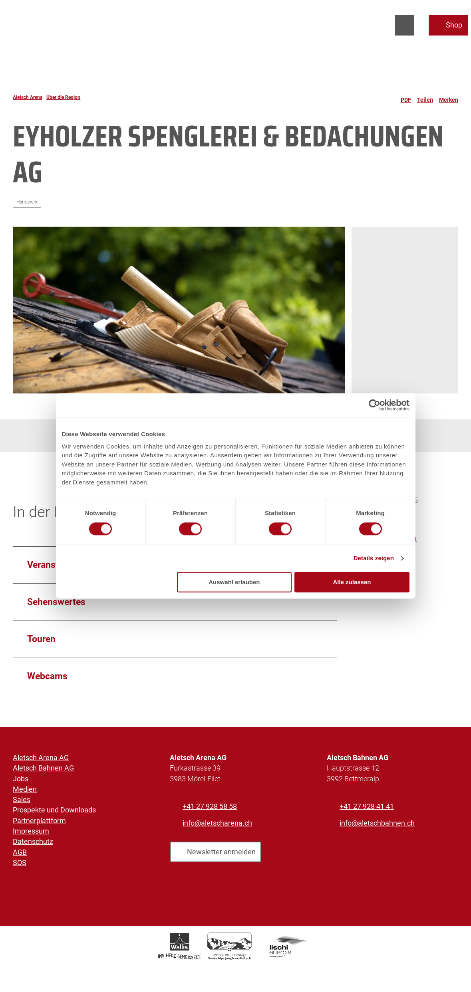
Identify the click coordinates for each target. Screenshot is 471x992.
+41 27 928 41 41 (367, 806)
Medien (25, 789)
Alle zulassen (352, 582)
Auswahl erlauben (234, 582)
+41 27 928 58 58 (210, 806)
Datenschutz (33, 842)
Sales (21, 800)
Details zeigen (374, 558)
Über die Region (63, 97)
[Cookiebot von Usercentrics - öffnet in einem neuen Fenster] (374, 405)
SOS (19, 863)
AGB (20, 852)
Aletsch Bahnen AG (43, 768)
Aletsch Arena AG (41, 758)
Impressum (31, 831)
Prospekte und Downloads (54, 810)
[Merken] (448, 97)
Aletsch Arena (27, 97)
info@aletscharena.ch (217, 824)
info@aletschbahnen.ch (377, 824)
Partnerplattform (39, 820)
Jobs (20, 779)
